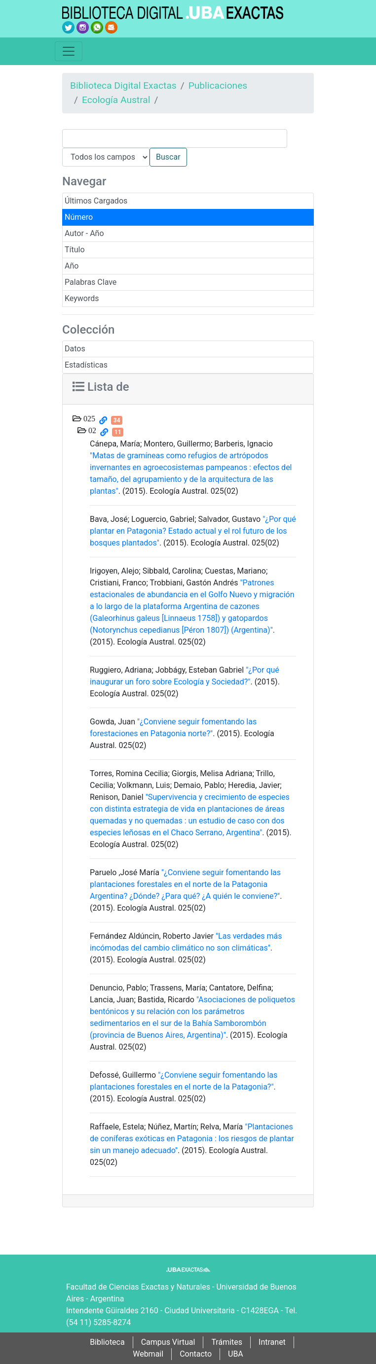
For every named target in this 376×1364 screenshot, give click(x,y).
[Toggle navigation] (68, 51)
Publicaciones (218, 85)
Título (75, 249)
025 (88, 418)
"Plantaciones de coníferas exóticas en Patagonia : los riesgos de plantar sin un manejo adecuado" (192, 1138)
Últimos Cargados (96, 200)
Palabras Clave (90, 282)
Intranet (272, 1342)
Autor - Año (84, 233)
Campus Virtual (168, 1342)
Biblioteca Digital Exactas (123, 85)
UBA (235, 1354)
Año (71, 266)
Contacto (196, 1354)
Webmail (148, 1354)
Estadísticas (86, 365)
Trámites (226, 1342)
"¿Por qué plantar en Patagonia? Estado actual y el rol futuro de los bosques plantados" (193, 530)
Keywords (82, 298)
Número (79, 217)
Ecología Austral (116, 99)
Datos (75, 348)
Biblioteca (107, 1342)
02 (91, 430)
